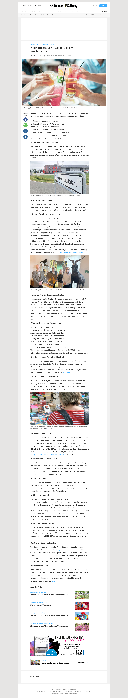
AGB (38, 691)
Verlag (86, 11)
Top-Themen (24, 15)
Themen (40, 11)
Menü (23, 6)
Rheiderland (55, 15)
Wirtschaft (94, 15)
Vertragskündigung (70, 691)
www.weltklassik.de (58, 455)
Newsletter (38, 5)
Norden (74, 15)
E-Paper (30, 5)
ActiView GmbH (72, 693)
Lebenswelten (49, 11)
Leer (48, 15)
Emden (68, 15)
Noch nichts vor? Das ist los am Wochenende (49, 594)
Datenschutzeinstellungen (84, 691)
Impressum (51, 691)
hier (53, 581)
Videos (33, 11)
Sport (87, 15)
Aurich (62, 15)
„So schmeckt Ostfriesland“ (69, 550)
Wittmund (81, 15)
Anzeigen (71, 11)
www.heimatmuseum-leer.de (71, 252)
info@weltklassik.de (38, 455)
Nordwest (33, 15)
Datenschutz (44, 691)
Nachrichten (24, 11)
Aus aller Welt (41, 15)
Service (79, 11)
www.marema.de (69, 372)
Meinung (101, 15)
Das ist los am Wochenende (41, 605)
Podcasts (58, 11)
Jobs (65, 11)
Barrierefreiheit (60, 691)
